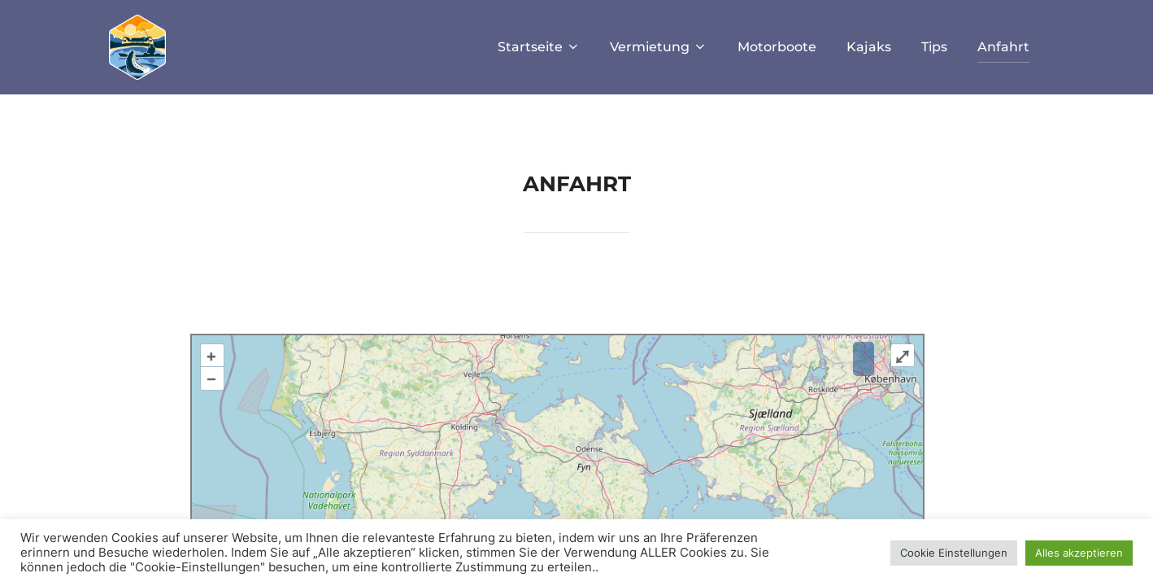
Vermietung (656, 47)
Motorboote (775, 47)
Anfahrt (1003, 47)
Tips (933, 47)
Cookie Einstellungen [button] (953, 552)
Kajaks (867, 47)
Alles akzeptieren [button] (1079, 552)
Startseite (535, 47)
